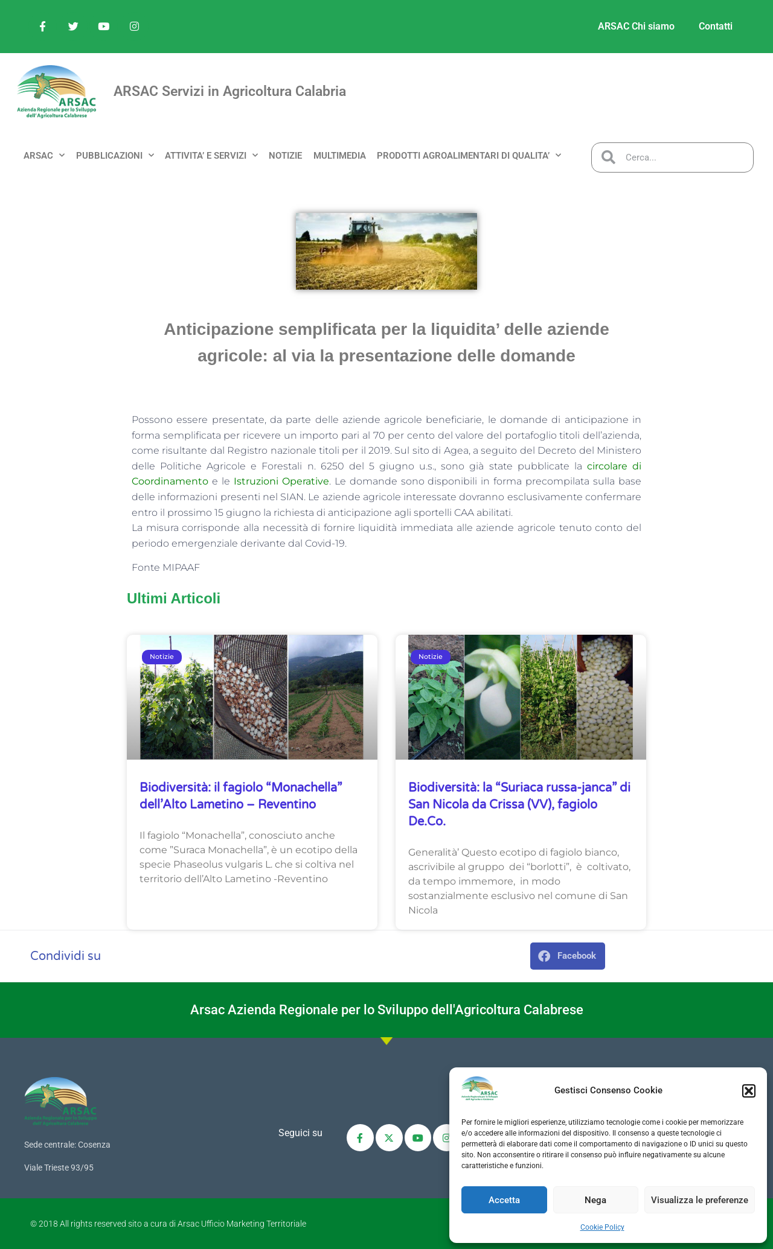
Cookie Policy (602, 1227)
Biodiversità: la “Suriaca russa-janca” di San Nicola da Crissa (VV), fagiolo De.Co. (519, 805)
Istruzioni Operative (281, 481)
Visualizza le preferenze (699, 1200)
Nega (595, 1200)
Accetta (504, 1200)
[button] (749, 1091)
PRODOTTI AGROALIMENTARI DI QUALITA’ (469, 155)
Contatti (716, 26)
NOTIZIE (285, 155)
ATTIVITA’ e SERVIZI (211, 155)
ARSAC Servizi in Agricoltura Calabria (230, 91)
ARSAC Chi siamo (636, 26)
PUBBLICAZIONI (115, 155)
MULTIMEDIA (339, 155)
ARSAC (44, 155)
